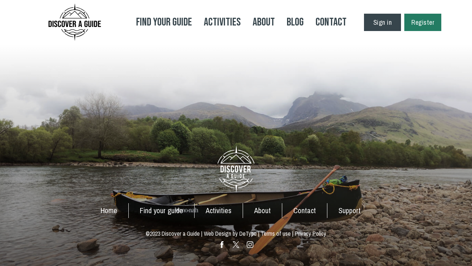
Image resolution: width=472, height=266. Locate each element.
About (264, 22)
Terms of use (276, 233)
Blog (295, 22)
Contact (331, 22)
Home (109, 210)
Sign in (382, 22)
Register (422, 22)
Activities (222, 22)
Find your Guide (164, 22)
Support (349, 210)
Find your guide (161, 210)
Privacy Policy (310, 233)
